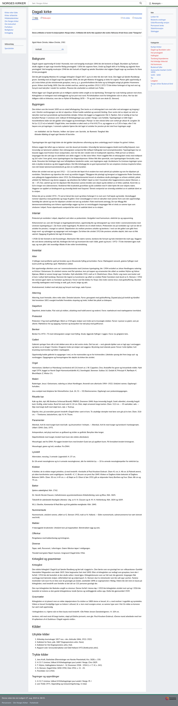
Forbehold (34, 703)
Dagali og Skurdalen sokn (160, 50)
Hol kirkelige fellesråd (159, 61)
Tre (152, 78)
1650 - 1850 (156, 75)
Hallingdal (154, 55)
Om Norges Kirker (20, 703)
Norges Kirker (14, 3)
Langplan (154, 81)
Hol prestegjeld (157, 53)
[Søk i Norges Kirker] (87, 3)
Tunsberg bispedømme (159, 58)
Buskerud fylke (156, 67)
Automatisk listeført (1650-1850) (161, 71)
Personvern (6, 703)
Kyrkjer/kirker (156, 47)
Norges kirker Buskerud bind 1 (162, 85)
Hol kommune (156, 64)
